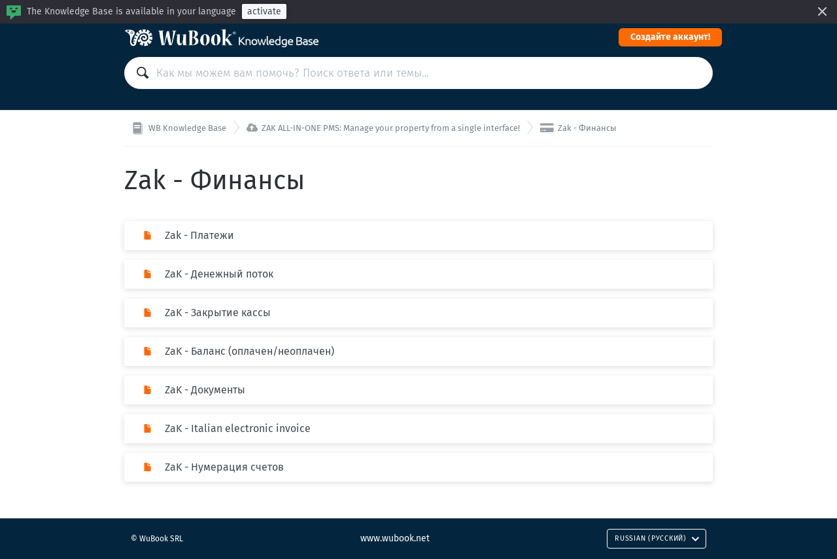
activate (264, 11)
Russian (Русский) (657, 538)
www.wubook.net (395, 538)
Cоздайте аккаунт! (670, 37)
